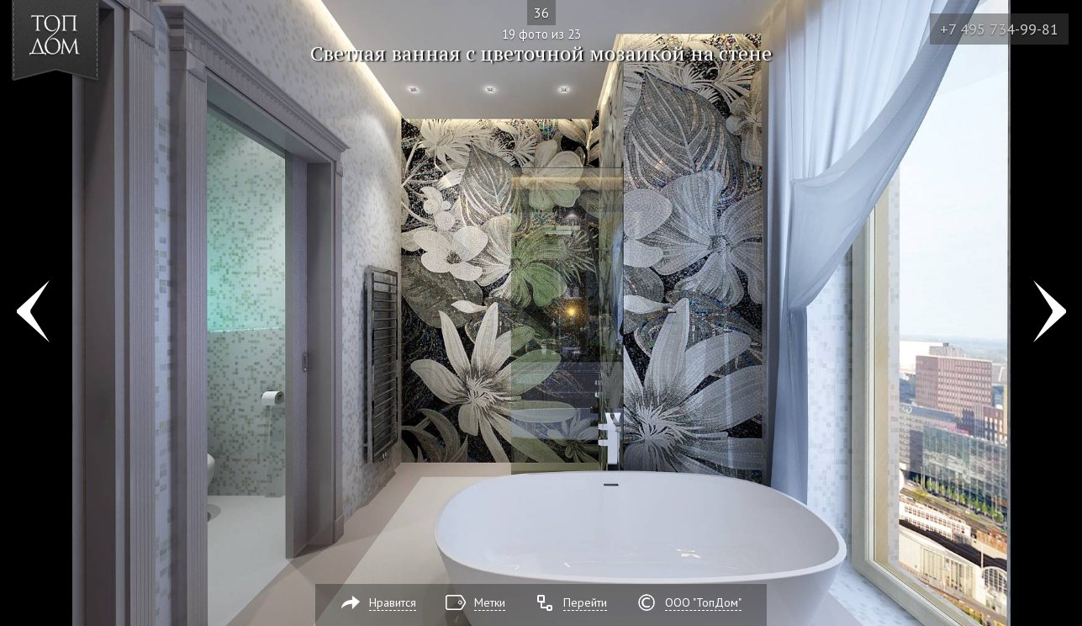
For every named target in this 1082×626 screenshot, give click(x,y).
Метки (489, 602)
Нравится (392, 602)
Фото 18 (32, 313)
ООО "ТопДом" (703, 602)
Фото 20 (1049, 313)
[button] (74, 110)
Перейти (585, 602)
